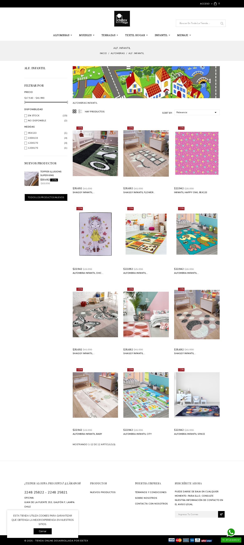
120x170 (33, 143)
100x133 (33, 138)
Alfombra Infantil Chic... (88, 273)
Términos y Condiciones (151, 492)
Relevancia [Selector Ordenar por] (197, 112)
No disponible (37, 120)
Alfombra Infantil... (135, 273)
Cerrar (42, 531)
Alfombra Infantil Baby (87, 434)
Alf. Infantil (35, 68)
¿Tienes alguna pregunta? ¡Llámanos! (52, 483)
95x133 (32, 133)
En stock (33, 115)
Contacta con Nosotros (151, 503)
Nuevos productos (103, 492)
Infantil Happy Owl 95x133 (190, 192)
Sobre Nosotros (146, 498)
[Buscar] (201, 23)
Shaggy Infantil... (84, 192)
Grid (75, 111)
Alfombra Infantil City (137, 434)
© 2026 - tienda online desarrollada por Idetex (56, 540)
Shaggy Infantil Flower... (139, 192)
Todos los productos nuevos (46, 197)
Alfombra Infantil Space (189, 434)
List (80, 111)
